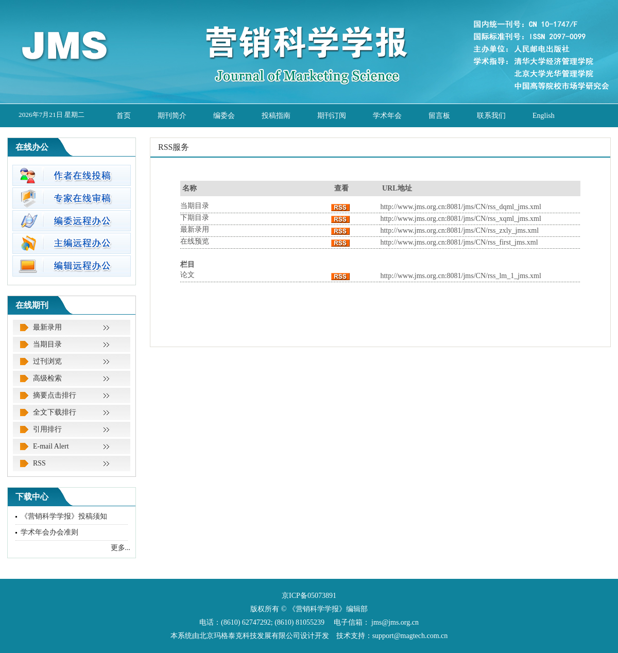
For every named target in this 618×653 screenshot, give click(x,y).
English (544, 115)
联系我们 (491, 115)
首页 (123, 115)
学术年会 (387, 115)
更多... (121, 548)
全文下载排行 (54, 412)
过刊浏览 (47, 361)
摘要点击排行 (54, 395)
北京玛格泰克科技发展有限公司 (249, 636)
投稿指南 (276, 115)
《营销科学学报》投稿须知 (64, 516)
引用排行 (47, 429)
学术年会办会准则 (49, 532)
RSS (39, 463)
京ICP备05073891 (309, 595)
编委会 (224, 115)
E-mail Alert (51, 446)
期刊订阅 (331, 115)
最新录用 (47, 327)
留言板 (439, 115)
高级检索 (47, 378)
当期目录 (47, 344)
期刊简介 (172, 115)
